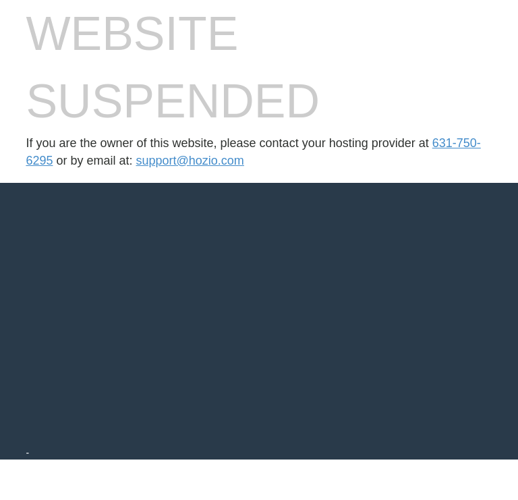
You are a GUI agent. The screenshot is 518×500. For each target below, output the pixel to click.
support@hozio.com (190, 160)
